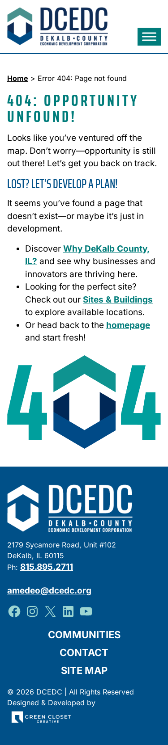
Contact (84, 652)
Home (17, 78)
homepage (128, 325)
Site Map (84, 670)
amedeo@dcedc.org (49, 590)
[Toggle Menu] (149, 37)
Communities (84, 634)
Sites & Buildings (118, 300)
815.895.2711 (46, 567)
